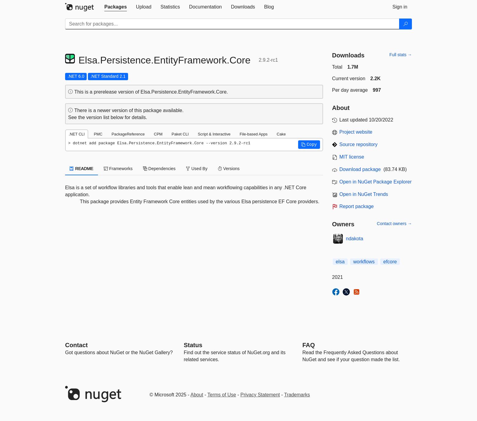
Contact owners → (394, 223)
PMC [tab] (98, 134)
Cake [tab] (281, 134)
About (196, 394)
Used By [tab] (196, 169)
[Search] (405, 24)
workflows (363, 261)
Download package (360, 169)
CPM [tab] (158, 134)
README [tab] (81, 169)
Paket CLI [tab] (180, 134)
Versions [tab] (229, 169)
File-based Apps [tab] (254, 134)
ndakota (354, 238)
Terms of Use (221, 394)
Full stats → (400, 54)
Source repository (358, 144)
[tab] (115, 7)
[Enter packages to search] (232, 24)
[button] (309, 144)
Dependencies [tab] (159, 169)
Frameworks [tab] (118, 169)
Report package (356, 206)
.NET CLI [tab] (77, 134)
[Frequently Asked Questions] (308, 345)
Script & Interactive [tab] (214, 134)
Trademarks (297, 394)
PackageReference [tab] (128, 134)
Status (193, 345)
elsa (340, 261)
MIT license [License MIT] (351, 156)
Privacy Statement (260, 394)
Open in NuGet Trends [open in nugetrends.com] (363, 194)
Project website (356, 132)
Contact (76, 345)
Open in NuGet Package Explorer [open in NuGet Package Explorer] (375, 181)
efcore (390, 261)
